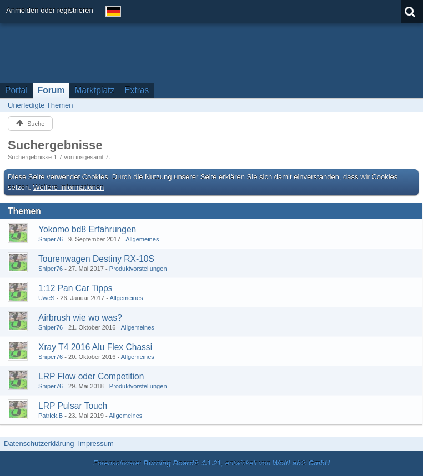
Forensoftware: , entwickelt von (211, 463)
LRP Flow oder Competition (91, 376)
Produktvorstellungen (138, 268)
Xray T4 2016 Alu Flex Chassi (95, 347)
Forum (51, 90)
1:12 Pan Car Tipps (75, 288)
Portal (16, 90)
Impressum (95, 443)
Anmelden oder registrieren (49, 10)
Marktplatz (94, 90)
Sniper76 (50, 239)
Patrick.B (50, 415)
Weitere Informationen (68, 187)
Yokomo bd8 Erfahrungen (87, 229)
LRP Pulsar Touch (72, 406)
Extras (136, 90)
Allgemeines (142, 239)
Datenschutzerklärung (39, 443)
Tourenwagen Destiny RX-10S (96, 259)
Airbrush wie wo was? (80, 317)
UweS (46, 298)
